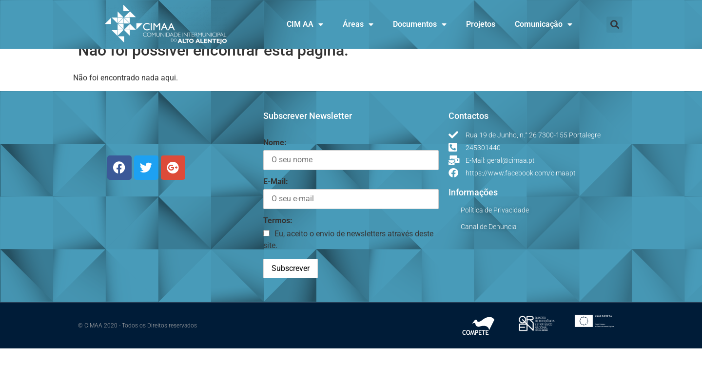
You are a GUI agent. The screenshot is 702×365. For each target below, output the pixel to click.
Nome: (275, 159)
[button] (614, 25)
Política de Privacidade (495, 227)
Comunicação (543, 24)
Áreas (358, 24)
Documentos (420, 24)
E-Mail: (275, 198)
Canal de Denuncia (489, 243)
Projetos (480, 24)
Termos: (277, 237)
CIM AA (305, 24)
